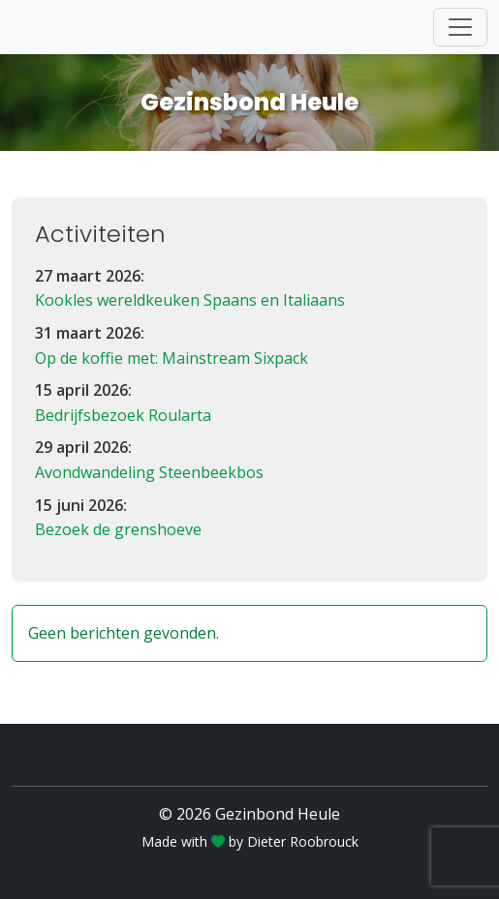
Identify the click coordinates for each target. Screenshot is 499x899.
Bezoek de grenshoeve (118, 529)
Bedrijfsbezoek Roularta (123, 415)
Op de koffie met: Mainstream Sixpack (171, 358)
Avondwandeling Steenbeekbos (149, 472)
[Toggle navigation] (460, 27)
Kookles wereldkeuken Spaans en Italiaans (190, 300)
